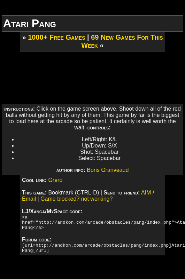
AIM (146, 193)
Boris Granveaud (108, 170)
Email (29, 199)
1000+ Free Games (56, 37)
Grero (55, 180)
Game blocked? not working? (76, 199)
